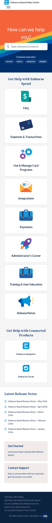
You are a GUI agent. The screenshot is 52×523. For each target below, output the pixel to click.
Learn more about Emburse (17, 506)
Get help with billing (13, 496)
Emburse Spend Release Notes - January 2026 (26, 430)
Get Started (15, 446)
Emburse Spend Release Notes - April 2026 (27, 406)
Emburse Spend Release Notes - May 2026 (27, 401)
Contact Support (18, 467)
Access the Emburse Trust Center (20, 510)
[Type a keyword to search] (26, 46)
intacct (19, 61)
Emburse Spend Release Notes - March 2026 (26, 413)
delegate (42, 61)
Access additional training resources (21, 503)
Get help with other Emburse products (22, 500)
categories (31, 61)
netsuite (9, 61)
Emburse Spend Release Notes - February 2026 (27, 422)
